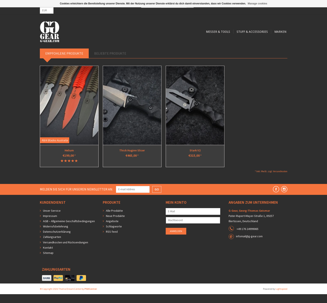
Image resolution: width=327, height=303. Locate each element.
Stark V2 (195, 159)
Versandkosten (280, 180)
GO (157, 198)
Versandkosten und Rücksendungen (65, 251)
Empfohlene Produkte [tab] (64, 62)
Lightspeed (281, 297)
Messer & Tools (135, 48)
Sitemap (48, 262)
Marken (198, 48)
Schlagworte (114, 235)
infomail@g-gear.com (249, 245)
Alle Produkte (114, 219)
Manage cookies (257, 3)
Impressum (50, 225)
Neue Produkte (115, 225)
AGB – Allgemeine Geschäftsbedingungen (69, 230)
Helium (69, 159)
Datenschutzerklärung (57, 240)
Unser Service (52, 219)
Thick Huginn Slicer (132, 159)
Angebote (112, 230)
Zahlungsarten (52, 246)
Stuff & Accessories (169, 48)
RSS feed (112, 240)
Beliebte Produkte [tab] (110, 62)
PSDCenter (91, 297)
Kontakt (48, 256)
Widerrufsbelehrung (55, 235)
